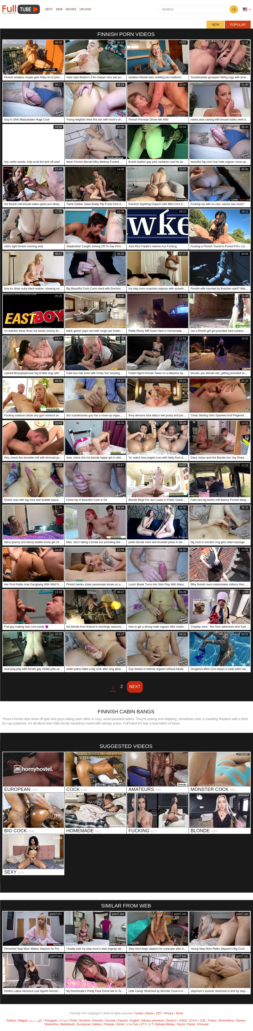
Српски (240, 1020)
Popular (238, 24)
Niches (71, 9)
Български (83, 1024)
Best (49, 9)
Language (245, 9)
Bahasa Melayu (165, 1024)
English (134, 1020)
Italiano (97, 1024)
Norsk (120, 1024)
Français (109, 1024)
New (215, 24)
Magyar (22, 1020)
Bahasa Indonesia (152, 1020)
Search (234, 9)
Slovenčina (51, 1024)
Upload (85, 9)
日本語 (183, 1020)
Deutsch (171, 1020)
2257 (159, 1013)
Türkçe (212, 1020)
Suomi (181, 1024)
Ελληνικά (203, 1024)
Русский (110, 1020)
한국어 (193, 1020)
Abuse (150, 1013)
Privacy (168, 1013)
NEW (59, 9)
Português (51, 1020)
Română (84, 1020)
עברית (63, 1020)
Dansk (191, 1024)
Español (123, 1020)
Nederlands (67, 1024)
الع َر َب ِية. (36, 1020)
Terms (179, 1013)
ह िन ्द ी (147, 1024)
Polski (73, 1020)
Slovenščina (226, 1020)
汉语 (202, 1020)
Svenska (97, 1020)
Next (135, 686)
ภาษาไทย (132, 1024)
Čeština (11, 1020)
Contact (138, 1013)
